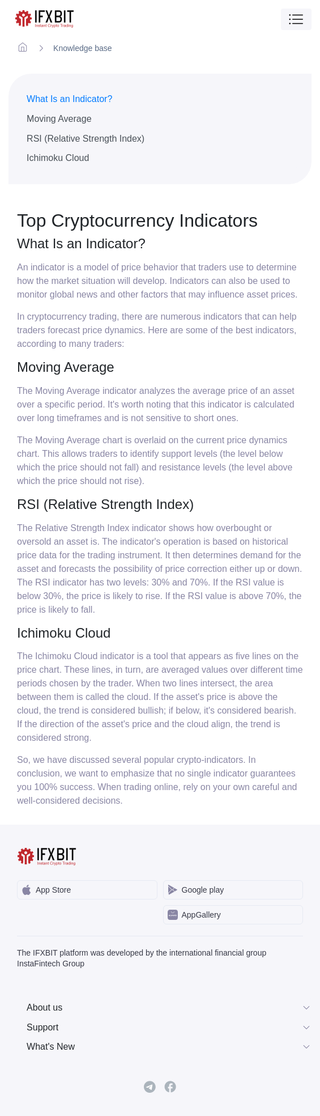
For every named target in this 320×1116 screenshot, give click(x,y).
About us (169, 1008)
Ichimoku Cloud (58, 158)
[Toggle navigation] (296, 19)
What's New (169, 1047)
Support (169, 1027)
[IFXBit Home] (45, 19)
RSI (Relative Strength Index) (85, 138)
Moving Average (59, 119)
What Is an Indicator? (69, 99)
